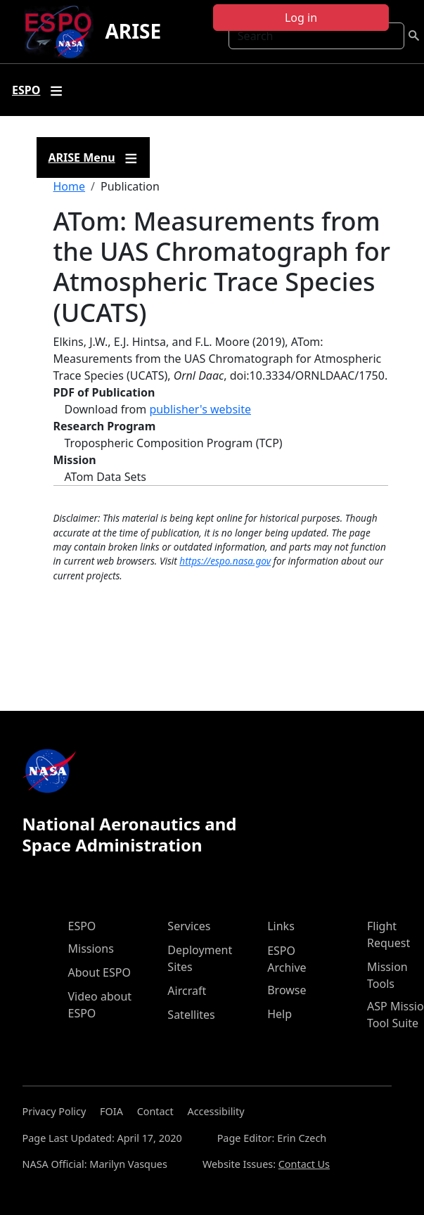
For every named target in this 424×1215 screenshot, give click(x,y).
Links (281, 926)
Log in (301, 17)
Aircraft (186, 990)
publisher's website (200, 409)
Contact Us (304, 1164)
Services (188, 926)
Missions (91, 948)
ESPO (82, 926)
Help (279, 1014)
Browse (286, 990)
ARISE (133, 31)
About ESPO (99, 972)
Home (69, 186)
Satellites (190, 1014)
